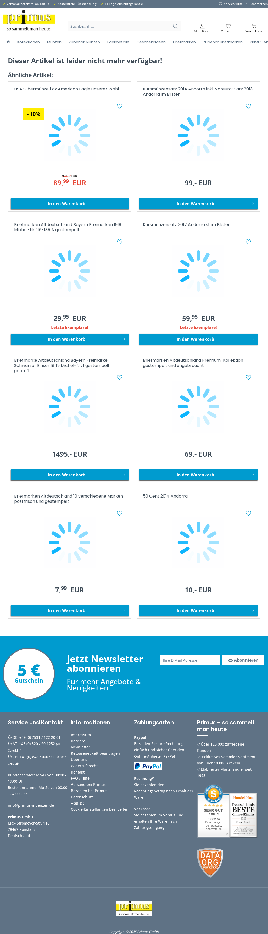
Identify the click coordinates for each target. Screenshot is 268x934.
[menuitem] (124, 32)
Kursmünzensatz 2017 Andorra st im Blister (186, 225)
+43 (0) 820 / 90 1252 (37, 743)
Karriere (78, 741)
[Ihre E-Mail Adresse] (190, 660)
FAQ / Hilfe (80, 778)
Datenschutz (82, 796)
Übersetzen (259, 4)
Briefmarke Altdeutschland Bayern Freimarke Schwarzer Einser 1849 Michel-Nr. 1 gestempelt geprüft (62, 366)
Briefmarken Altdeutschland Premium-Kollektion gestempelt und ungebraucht (193, 363)
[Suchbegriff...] (124, 26)
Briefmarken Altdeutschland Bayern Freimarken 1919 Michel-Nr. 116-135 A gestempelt (67, 227)
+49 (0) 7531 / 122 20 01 (39, 737)
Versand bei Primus (88, 784)
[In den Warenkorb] (70, 203)
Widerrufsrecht (84, 765)
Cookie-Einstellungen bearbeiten (100, 809)
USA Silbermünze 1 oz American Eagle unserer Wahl (66, 89)
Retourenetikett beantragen (95, 753)
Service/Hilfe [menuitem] (231, 4)
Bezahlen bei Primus (89, 790)
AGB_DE (78, 803)
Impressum (81, 734)
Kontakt (78, 772)
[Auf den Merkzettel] (120, 106)
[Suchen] (175, 26)
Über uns (79, 759)
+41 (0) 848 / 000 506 (37, 756)
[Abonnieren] (243, 660)
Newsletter (80, 747)
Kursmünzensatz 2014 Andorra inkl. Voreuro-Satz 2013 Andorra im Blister (198, 92)
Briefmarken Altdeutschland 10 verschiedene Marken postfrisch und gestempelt (68, 499)
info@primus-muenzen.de (31, 805)
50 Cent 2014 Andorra (165, 496)
